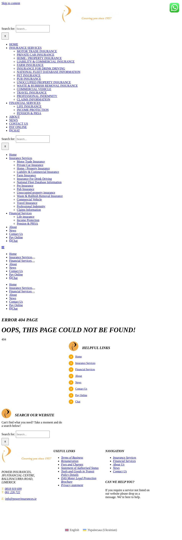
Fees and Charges (72, 464)
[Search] (5, 36)
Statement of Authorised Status (80, 468)
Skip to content (11, 3)
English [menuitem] (74, 530)
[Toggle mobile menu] (3, 247)
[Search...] (33, 28)
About (78, 376)
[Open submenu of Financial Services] (33, 261)
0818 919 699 (13, 488)
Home (78, 356)
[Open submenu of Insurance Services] (33, 258)
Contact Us (81, 388)
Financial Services (85, 369)
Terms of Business (72, 457)
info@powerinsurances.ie (20, 498)
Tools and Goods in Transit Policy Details (77, 473)
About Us (119, 464)
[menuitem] (72, 530)
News (78, 382)
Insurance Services (85, 363)
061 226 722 (12, 492)
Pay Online (81, 395)
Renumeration (69, 461)
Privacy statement (72, 485)
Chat (77, 401)
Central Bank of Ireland (147, 519)
